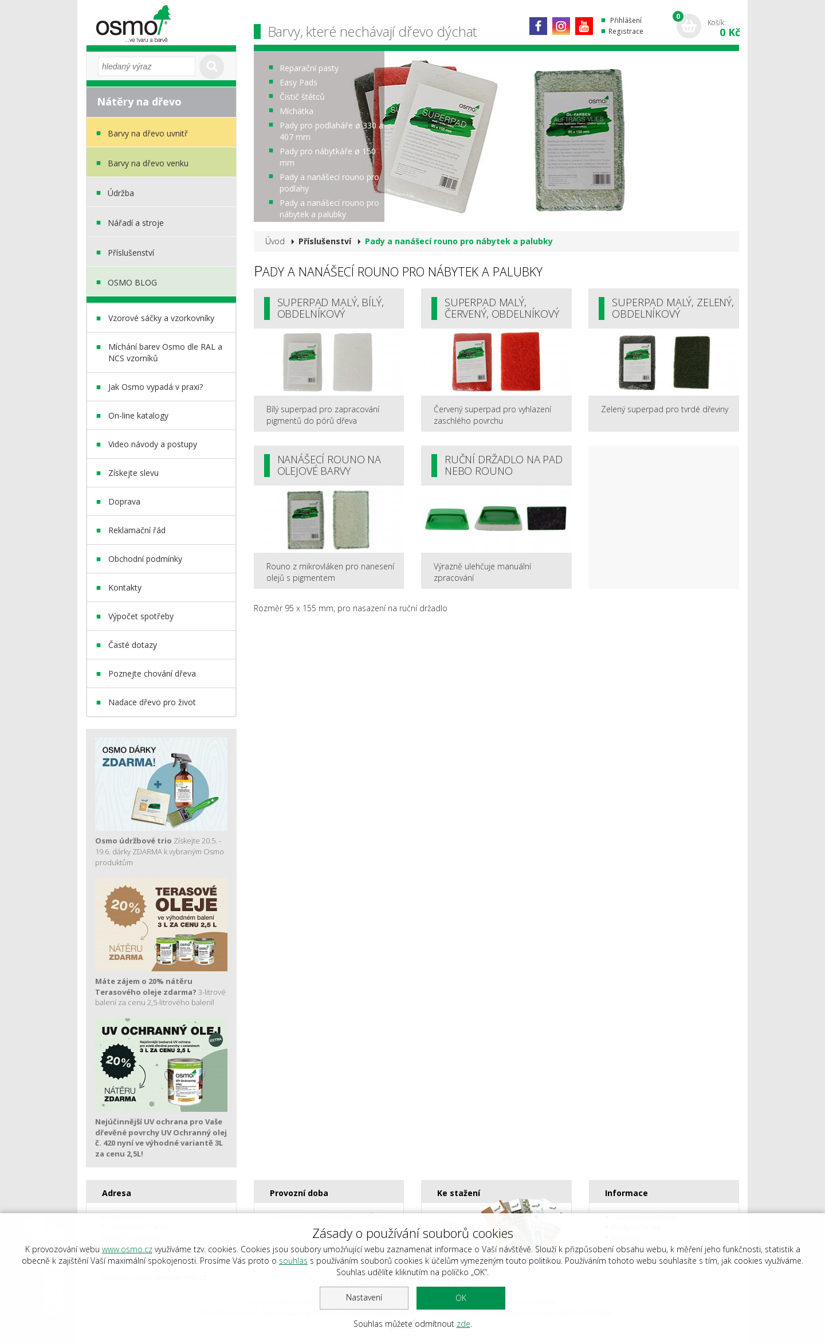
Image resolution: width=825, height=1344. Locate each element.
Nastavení (364, 1297)
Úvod (275, 241)
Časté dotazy (132, 644)
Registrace (625, 31)
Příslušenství (131, 252)
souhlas (293, 1260)
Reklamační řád (137, 530)
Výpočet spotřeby (141, 616)
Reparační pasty (309, 67)
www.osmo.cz (127, 1249)
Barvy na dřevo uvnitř (148, 133)
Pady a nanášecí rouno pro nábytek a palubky (329, 208)
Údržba (121, 192)
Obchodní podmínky (145, 558)
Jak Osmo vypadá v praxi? (155, 386)
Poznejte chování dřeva (152, 673)
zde (463, 1323)
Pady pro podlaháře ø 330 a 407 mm (331, 131)
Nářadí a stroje (136, 222)
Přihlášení (626, 20)
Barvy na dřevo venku (148, 163)
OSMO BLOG (132, 282)
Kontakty (125, 587)
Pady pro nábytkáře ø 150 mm (328, 157)
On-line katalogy (138, 415)
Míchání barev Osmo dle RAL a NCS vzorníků (165, 352)
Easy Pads (298, 82)
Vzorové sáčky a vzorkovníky (161, 317)
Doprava (124, 501)
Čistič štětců (302, 96)
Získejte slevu (133, 472)
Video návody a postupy (152, 444)
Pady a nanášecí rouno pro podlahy (329, 182)
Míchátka (296, 111)
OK (460, 1297)
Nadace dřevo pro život (152, 702)
